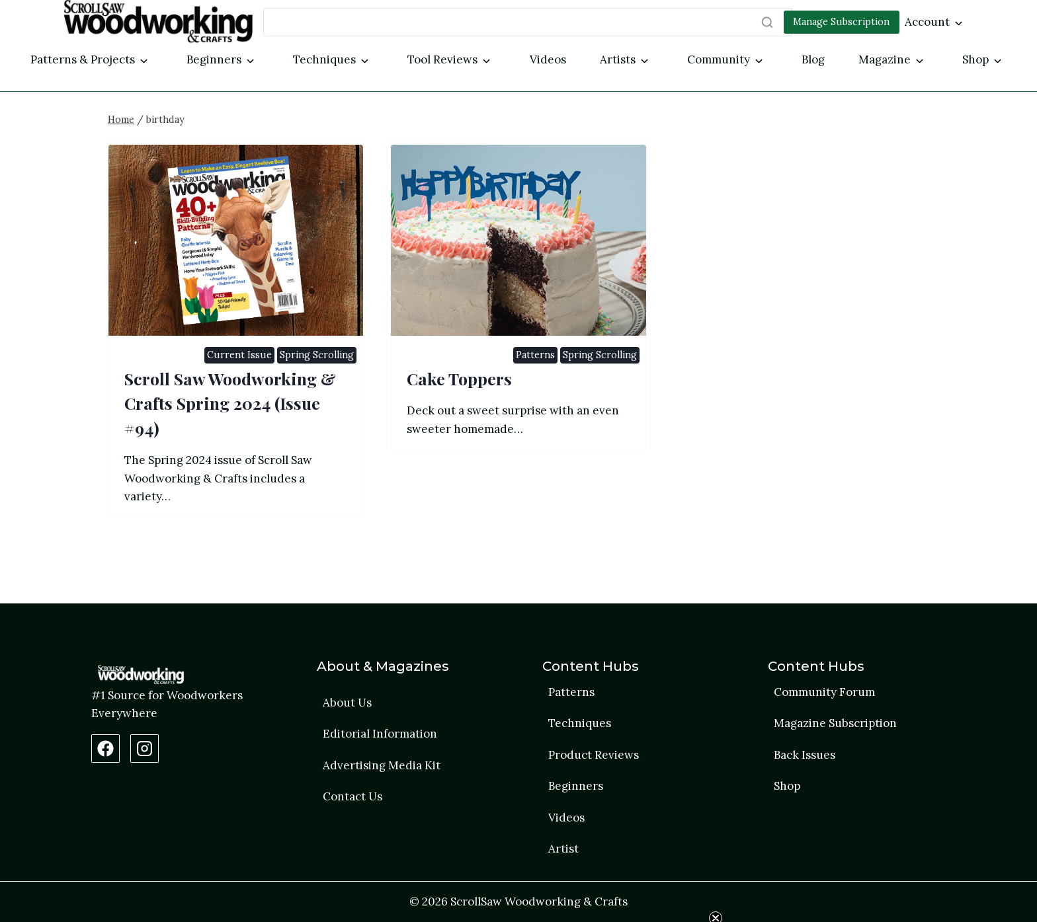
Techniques (324, 59)
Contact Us (352, 797)
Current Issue (239, 388)
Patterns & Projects (82, 59)
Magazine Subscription (835, 723)
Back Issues (804, 755)
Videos (548, 59)
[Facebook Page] (105, 748)
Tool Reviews (442, 59)
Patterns (535, 388)
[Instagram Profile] (144, 748)
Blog (813, 59)
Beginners (214, 59)
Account (927, 22)
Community (718, 59)
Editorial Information (380, 733)
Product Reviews (593, 755)
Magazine (884, 59)
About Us (347, 702)
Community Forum (824, 692)
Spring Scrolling (317, 388)
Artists (618, 59)
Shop (975, 59)
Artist (563, 849)
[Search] (527, 22)
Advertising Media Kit (381, 765)
